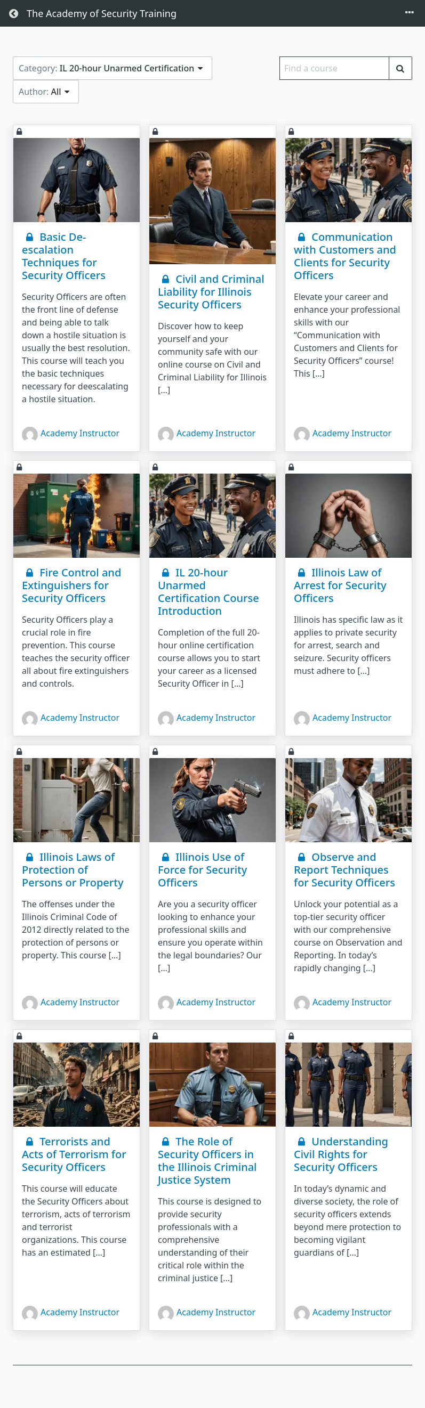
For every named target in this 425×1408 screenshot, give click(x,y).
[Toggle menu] (409, 13)
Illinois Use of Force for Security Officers (202, 870)
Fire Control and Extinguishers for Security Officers (71, 585)
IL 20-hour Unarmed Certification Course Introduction (208, 591)
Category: (112, 68)
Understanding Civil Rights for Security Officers (341, 1154)
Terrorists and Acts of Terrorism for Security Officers (74, 1154)
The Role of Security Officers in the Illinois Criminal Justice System (207, 1160)
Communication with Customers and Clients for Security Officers (345, 256)
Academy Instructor (70, 435)
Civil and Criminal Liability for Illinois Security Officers (211, 292)
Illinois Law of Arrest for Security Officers (340, 585)
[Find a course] (400, 68)
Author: (46, 91)
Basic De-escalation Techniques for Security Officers (64, 256)
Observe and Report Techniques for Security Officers (344, 870)
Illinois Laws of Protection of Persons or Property (72, 870)
